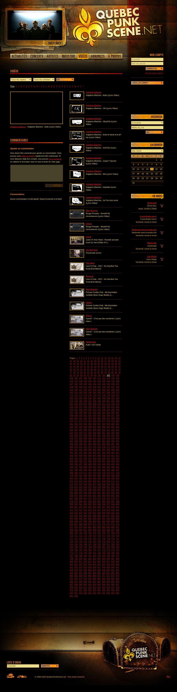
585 (103, 501)
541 (103, 490)
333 (108, 435)
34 (78, 364)
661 (99, 521)
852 (117, 570)
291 (117, 424)
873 (113, 576)
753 (117, 544)
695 (103, 530)
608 (108, 507)
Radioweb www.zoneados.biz (144, 230)
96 (85, 375)
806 (108, 559)
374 (94, 447)
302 (117, 427)
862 (113, 573)
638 (94, 516)
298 (99, 427)
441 (99, 464)
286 (94, 424)
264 (94, 418)
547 (80, 493)
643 (117, 516)
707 (108, 533)
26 (102, 361)
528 (94, 487)
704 (94, 533)
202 (113, 401)
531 (108, 487)
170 (117, 392)
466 (113, 470)
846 (90, 570)
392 (76, 452)
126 (117, 381)
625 (85, 513)
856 (85, 573)
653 (113, 518)
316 (80, 432)
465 (108, 470)
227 (76, 409)
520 (108, 484)
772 (103, 550)
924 (94, 590)
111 (99, 378)
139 (76, 387)
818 (113, 561)
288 (103, 424)
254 (99, 415)
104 (117, 375)
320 (99, 432)
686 (113, 527)
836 (94, 567)
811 (80, 561)
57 (105, 366)
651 (103, 518)
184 (80, 398)
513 (76, 484)
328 (85, 435)
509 (108, 481)
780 (90, 553)
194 (76, 401)
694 (99, 530)
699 (71, 533)
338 (80, 438)
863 (117, 573)
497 (103, 478)
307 (90, 430)
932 (80, 593)
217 (80, 407)
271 (76, 421)
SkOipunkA (152, 203)
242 (94, 412)
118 (80, 381)
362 (90, 444)
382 (80, 450)
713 (85, 536)
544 (117, 490)
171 (71, 395)
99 (95, 375)
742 (117, 541)
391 (71, 452)
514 (80, 484)
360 (80, 444)
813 (90, 561)
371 (80, 447)
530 (103, 487)
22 (88, 361)
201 (108, 401)
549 (90, 493)
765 (71, 550)
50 (81, 366)
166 (99, 392)
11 (102, 358)
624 (80, 513)
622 (71, 513)
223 (108, 407)
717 (103, 536)
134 (103, 384)
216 (76, 407)
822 (80, 564)
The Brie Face (92, 250)
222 (103, 407)
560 (90, 495)
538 (90, 490)
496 (99, 478)
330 (94, 435)
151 (80, 389)
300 (108, 427)
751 (108, 544)
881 (99, 579)
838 (103, 567)
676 (117, 524)
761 (103, 547)
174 (85, 395)
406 (90, 455)
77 (71, 372)
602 (80, 507)
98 (92, 375)
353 (99, 441)
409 (103, 455)
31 (119, 361)
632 (117, 513)
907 (117, 584)
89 (112, 372)
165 (94, 392)
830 (117, 564)
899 (80, 584)
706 (103, 533)
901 (90, 584)
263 (90, 418)
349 (80, 441)
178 (103, 395)
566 (117, 495)
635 (80, 516)
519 (103, 484)
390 (117, 450)
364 (99, 444)
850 (108, 570)
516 (90, 484)
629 (103, 513)
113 (108, 378)
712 (80, 536)
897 (71, 584)
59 (112, 366)
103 (113, 375)
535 (76, 490)
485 (99, 475)
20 (81, 361)
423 (117, 458)
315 (76, 432)
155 (99, 389)
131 (90, 384)
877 (80, 579)
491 (76, 478)
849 (103, 570)
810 (76, 561)
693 (94, 530)
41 (102, 364)
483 (90, 475)
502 (76, 481)
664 (113, 521)
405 (85, 455)
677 (71, 527)
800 (80, 559)
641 (108, 516)
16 (119, 358)
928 (113, 590)
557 (76, 495)
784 (108, 553)
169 (113, 392)
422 (113, 458)
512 (71, 484)
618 (103, 510)
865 (76, 576)
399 (108, 452)
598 (113, 504)
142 (90, 387)
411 (113, 455)
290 (113, 424)
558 (80, 495)
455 (113, 467)
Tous (12, 86)
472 (90, 473)
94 (78, 375)
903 (99, 584)
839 (108, 567)
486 (103, 475)
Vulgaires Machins (18, 127)
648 (90, 518)
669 (85, 524)
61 (119, 366)
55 (99, 366)
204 (71, 404)
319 (94, 432)
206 (80, 404)
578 (71, 501)
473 (94, 473)
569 (80, 498)
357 (117, 441)
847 (94, 570)
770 (94, 550)
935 (94, 593)
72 (105, 369)
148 (117, 387)
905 (108, 584)
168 (108, 392)
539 (94, 490)
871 (103, 576)
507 (99, 481)
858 (94, 573)
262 (85, 418)
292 (71, 427)
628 (99, 513)
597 (108, 504)
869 (94, 576)
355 (108, 441)
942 (76, 596)
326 (76, 435)
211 (103, 404)
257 (113, 415)
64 (78, 369)
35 (81, 364)
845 (85, 570)
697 (113, 530)
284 (85, 424)
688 (71, 530)
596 (103, 504)
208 (90, 404)
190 (108, 398)
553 (108, 493)
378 (113, 447)
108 (85, 378)
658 (85, 521)
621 (117, 510)
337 (76, 438)
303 (71, 430)
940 (117, 593)
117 (76, 381)
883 (108, 579)
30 (116, 361)
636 (85, 516)
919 (71, 590)
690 (80, 530)
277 (103, 421)
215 (71, 407)
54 (95, 366)
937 (103, 593)
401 (117, 452)
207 (85, 404)
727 (99, 538)
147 (113, 387)
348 (76, 441)
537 (85, 490)
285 (90, 424)
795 (108, 556)
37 (88, 364)
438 (85, 464)
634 (76, 516)
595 (99, 504)
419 (99, 458)
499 (113, 478)
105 (71, 378)
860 (103, 573)
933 (85, 593)
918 (117, 587)
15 (116, 358)
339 (85, 438)
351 (90, 441)
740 (108, 541)
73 (109, 369)
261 (80, 418)
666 (71, 524)
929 (117, 590)
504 (85, 481)
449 (85, 467)
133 (99, 384)
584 (99, 501)
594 (94, 504)
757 (85, 547)
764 (117, 547)
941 (71, 596)
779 (85, 553)
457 (71, 470)
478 (117, 473)
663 (108, 521)
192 (117, 398)
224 (113, 407)
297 (94, 427)
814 (94, 561)
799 (76, 559)
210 (99, 404)
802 (90, 559)
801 (85, 559)
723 (80, 538)
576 (113, 498)
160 (71, 392)
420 (103, 458)
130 (85, 384)
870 (99, 576)
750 (103, 544)
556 (71, 495)
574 (103, 498)
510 (113, 481)
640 (103, 516)
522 (117, 484)
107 (80, 378)
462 (94, 470)
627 (94, 513)
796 (113, 556)
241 (90, 412)
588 (117, 501)
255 (103, 415)
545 (71, 493)
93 (74, 375)
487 (108, 475)
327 (80, 435)
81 (85, 372)
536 (80, 490)
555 (117, 493)
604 (90, 507)
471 (85, 473)
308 (94, 430)
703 (90, 533)
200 (103, 401)
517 (94, 484)
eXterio (89, 224)
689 (76, 530)
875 (71, 579)
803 (94, 559)
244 (103, 412)
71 (102, 369)
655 (71, 521)
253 (94, 415)
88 (109, 372)
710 (71, 536)
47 (71, 366)
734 (80, 541)
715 (94, 536)
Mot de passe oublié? (154, 73)
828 (108, 564)
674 (108, 524)
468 (71, 473)
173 (80, 395)
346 (117, 438)
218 (85, 407)
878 (85, 579)
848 (99, 570)
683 (99, 527)
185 (85, 398)
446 (71, 467)
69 (95, 369)
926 (103, 590)
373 (90, 447)
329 (90, 435)
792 (94, 556)
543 (113, 490)
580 (80, 501)
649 (94, 518)
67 (88, 369)
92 (71, 375)
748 (94, 544)
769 (90, 550)
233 (103, 409)
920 (76, 590)
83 (92, 372)
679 (80, 527)
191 (113, 398)
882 (103, 579)
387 (103, 450)
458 (76, 470)
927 (108, 590)
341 (94, 438)
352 (94, 441)
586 (108, 501)
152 (85, 389)
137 (117, 384)
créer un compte (28, 156)
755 (76, 547)
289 (108, 424)
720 (117, 536)
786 (117, 553)
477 (113, 473)
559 (85, 495)
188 (99, 398)
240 (85, 412)
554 (113, 493)
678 (76, 527)
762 (108, 547)
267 (108, 418)
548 (85, 493)
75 (116, 369)
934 (90, 593)
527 (90, 487)
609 (113, 507)
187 (94, 398)
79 (78, 372)
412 (117, 455)
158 (113, 389)
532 (113, 487)
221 (99, 407)
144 (99, 387)
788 (76, 556)
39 (95, 364)
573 (99, 498)
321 (103, 432)
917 (113, 587)
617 (99, 510)
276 (99, 421)
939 (113, 593)
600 (71, 507)
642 (113, 516)
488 (113, 475)
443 (108, 464)
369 (71, 447)
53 (92, 366)
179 (108, 395)
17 (71, 361)
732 (71, 541)
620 (113, 510)
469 (76, 473)
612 (76, 510)
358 (71, 444)
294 (80, 427)
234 (108, 409)
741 (113, 541)
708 (113, 533)
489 (117, 475)
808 (117, 559)
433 (113, 461)
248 (71, 415)
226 (71, 409)
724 (85, 538)
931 (76, 593)
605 (94, 507)
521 (113, 484)
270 (71, 421)
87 (105, 372)
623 (76, 513)
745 (80, 544)
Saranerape (91, 342)
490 (71, 478)
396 (94, 452)
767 (80, 550)
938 (108, 593)
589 (71, 504)
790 (85, 556)
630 (108, 513)
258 (117, 415)
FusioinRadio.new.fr (148, 216)
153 (90, 389)
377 (108, 447)
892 (99, 581)
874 (117, 576)
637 (90, 516)
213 (113, 404)
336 (71, 438)
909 (76, 587)
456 (117, 467)
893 (103, 581)
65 (81, 369)
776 (71, 553)
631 (113, 513)
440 (94, 464)
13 (109, 358)
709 (117, 533)
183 (76, 398)
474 (99, 473)
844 (80, 570)
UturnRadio (152, 256)
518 (99, 484)
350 (85, 441)
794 (103, 556)
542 (108, 490)
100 (99, 375)
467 (117, 470)
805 (103, 559)
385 (94, 450)
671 (94, 524)
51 (85, 366)
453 (103, 467)
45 (116, 364)
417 (90, 458)
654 (117, 518)
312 (113, 430)
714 (90, 536)
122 (99, 381)
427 (85, 461)
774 (113, 550)
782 (99, 553)
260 (76, 418)
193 (71, 401)
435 (71, 464)
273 (85, 421)
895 (113, 581)
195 (80, 401)
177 (99, 395)
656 (76, 521)
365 (103, 444)
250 (80, 415)
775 (117, 550)
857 (90, 573)
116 (71, 381)
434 (117, 461)
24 (95, 361)
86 (102, 372)
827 (103, 564)
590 (76, 504)
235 (113, 409)
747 (90, 544)
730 (113, 538)
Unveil (88, 237)
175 (90, 395)
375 (99, 447)
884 (113, 579)
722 (76, 538)
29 (112, 361)
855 (80, 573)
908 (71, 587)
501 (71, 481)
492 (80, 478)
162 (80, 392)
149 (71, 389)
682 (94, 527)
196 (85, 401)
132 (94, 384)
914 (99, 587)
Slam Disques (92, 211)
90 (116, 372)
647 (85, 518)
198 (94, 401)
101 (104, 375)
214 (117, 404)
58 (109, 366)
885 (117, 579)
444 (113, 464)
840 (113, 567)
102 (108, 375)
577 (117, 498)
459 (80, 470)
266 (103, 418)
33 (74, 364)
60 (116, 366)
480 (76, 475)
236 (117, 409)
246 (113, 412)
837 (99, 567)
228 (80, 409)
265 (99, 418)
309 (99, 430)
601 (76, 507)
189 (103, 398)
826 (99, 564)
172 (76, 395)
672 (99, 524)
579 (76, 501)
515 (85, 484)
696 (108, 530)
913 (94, 587)
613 (80, 510)
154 (94, 389)
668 (80, 524)
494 (90, 478)
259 (71, 418)
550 (94, 493)
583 (94, 501)
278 (108, 421)
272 (80, 421)
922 (85, 590)
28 (109, 361)
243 (99, 412)
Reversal (89, 276)
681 (90, 527)
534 (71, 490)
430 (99, 461)
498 (108, 478)
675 (113, 524)
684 (103, 527)
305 (80, 430)
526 (85, 487)
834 (85, 567)
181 (117, 395)
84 (95, 372)
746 (85, 544)
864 (71, 576)
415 (80, 458)
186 (90, 398)
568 (76, 498)
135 (108, 384)
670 (90, 524)
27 (105, 361)
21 (85, 361)
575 (108, 498)
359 (76, 444)
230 (90, 409)
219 (90, 407)
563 (103, 495)
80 (81, 372)
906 (113, 584)
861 (108, 573)
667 (76, 524)
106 (76, 378)
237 (71, 412)
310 (103, 430)
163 (85, 392)
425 (76, 461)
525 (80, 487)
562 (99, 495)
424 (71, 461)
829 (113, 564)
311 (108, 430)
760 (99, 547)
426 (80, 461)
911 (85, 587)
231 (94, 409)
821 (76, 564)
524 (76, 487)
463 (99, 470)
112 (103, 378)
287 (99, 424)
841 (117, 567)
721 (71, 538)
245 (108, 412)
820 (71, 564)
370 (76, 447)
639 (99, 516)
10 (98, 358)
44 (112, 364)
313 (117, 430)
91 (119, 372)
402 (71, 455)
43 (109, 364)
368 (117, 444)
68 (92, 369)
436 (76, 464)
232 (99, 409)
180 (113, 395)
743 (71, 544)
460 (85, 470)
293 (76, 427)
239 (80, 412)
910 (80, 587)
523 (71, 487)
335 (117, 435)
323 (113, 432)
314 (71, 432)
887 (76, 581)
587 (113, 501)
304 (76, 430)
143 (94, 387)
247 (117, 412)
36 (85, 364)
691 (85, 530)
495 (94, 478)
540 (99, 490)
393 (80, 452)
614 (85, 510)
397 (99, 452)
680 (85, 527)
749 (99, 544)
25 (99, 361)
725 (90, 538)
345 (113, 438)
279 (113, 421)
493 (85, 478)
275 (94, 421)
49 (78, 366)
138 (71, 387)
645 (76, 518)
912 (90, 587)
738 (99, 541)
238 (76, 412)
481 (80, 475)
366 (108, 444)
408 (99, 455)
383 (85, 450)
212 (108, 404)
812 (85, 561)
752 (113, 544)
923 (90, 590)
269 (117, 418)
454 (108, 467)
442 (103, 464)
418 (94, 458)
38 (92, 364)
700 (76, 533)
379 (117, 447)
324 (117, 432)
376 (103, 447)
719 (113, 536)
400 (113, 452)
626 (90, 513)
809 (71, 561)
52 (88, 366)
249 (76, 415)
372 (85, 447)
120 (90, 381)
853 (71, 573)
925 (99, 590)
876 (76, 579)
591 (80, 504)
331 (99, 435)
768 (85, 550)
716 (99, 536)
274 (90, 421)
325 (71, 435)
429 (94, 461)
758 (90, 547)
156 (103, 389)
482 (85, 475)
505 (90, 481)
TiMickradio (152, 243)
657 (80, 521)
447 (76, 467)
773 (108, 550)
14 (112, 358)
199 (99, 401)
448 (80, 467)
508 (103, 481)
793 (99, 556)
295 (85, 427)
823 (85, 564)
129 (80, 384)
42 (105, 364)
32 (71, 364)
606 (99, 507)
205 (76, 404)
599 (117, 504)
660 (94, 521)
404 (80, 455)
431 (103, 461)
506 (94, 481)
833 (80, 567)
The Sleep (90, 263)
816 (103, 561)
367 (113, 444)
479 (71, 475)
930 (71, 593)
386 (99, 450)
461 (90, 470)
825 (94, 564)
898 (76, 584)
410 (108, 455)
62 (71, 369)
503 (80, 481)
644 (71, 518)
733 (76, 541)
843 (76, 570)
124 (108, 381)
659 (90, 521)
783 (103, 553)
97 (88, 375)
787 (71, 556)
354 (103, 441)
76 (119, 369)
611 (71, 510)
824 (90, 564)
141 (85, 387)
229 (85, 409)
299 (103, 427)
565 (113, 495)
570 (85, 498)
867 (85, 576)
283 (80, 424)
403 (76, 455)
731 (117, 538)
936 (99, 593)
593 (90, 504)
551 (99, 493)
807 (113, 559)
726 (94, 538)
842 (71, 570)
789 (80, 556)
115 (117, 378)
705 (99, 533)
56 (102, 366)
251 (85, 415)
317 (85, 432)
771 (99, 550)
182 (71, 398)
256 (108, 415)
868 (90, 576)
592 (85, 504)
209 (94, 404)
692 (90, 530)
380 (71, 450)
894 (108, 581)
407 (94, 455)
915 (103, 587)
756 (80, 547)
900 (85, 584)
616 (94, 510)
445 (117, 464)
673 (103, 524)
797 (117, 556)
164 (90, 392)
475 (103, 473)
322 (108, 432)
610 (117, 507)
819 (117, 561)
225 (117, 407)
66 (85, 369)
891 (94, 581)
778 (80, 553)
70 (99, 369)
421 (108, 458)
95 (81, 375)
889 (85, 581)
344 (108, 438)
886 (71, 581)
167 (103, 392)
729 (108, 538)
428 (90, 461)
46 (119, 364)
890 (90, 581)
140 (80, 387)
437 (80, 464)
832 (76, 567)
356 (113, 441)
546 (76, 493)
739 (103, 541)
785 (113, 553)
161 (76, 392)
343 (103, 438)
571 (90, 498)
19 (78, 361)
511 (117, 481)
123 (103, 381)
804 (99, 559)
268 (113, 418)
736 (90, 541)
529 (99, 487)
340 (90, 438)
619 (108, 510)
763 (113, 547)
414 (76, 458)
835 (90, 567)
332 (103, 435)
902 (94, 584)
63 (74, 369)
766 (76, 550)
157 (108, 389)
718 (108, 536)
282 (76, 424)
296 (90, 427)
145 (103, 387)
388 (108, 450)
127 (71, 384)
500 (117, 478)
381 (76, 450)
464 (103, 470)
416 (85, 458)
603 (85, 507)
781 (94, 553)
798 (71, 559)
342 (99, 438)
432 (108, 461)
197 (90, 401)
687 (117, 527)
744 (76, 544)
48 (74, 366)
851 (113, 570)
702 (85, 533)
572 (94, 498)
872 (108, 576)
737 (94, 541)
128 (76, 384)
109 (90, 378)
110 (94, 378)
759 (94, 547)
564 (108, 495)
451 (94, 467)
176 (94, 395)
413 (71, 458)
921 (80, 590)
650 (99, 518)
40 (99, 364)
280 (117, 421)
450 (90, 467)
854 (76, 573)
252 (90, 415)
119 (85, 381)
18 (74, 361)
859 (99, 573)
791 (90, 556)
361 (85, 444)
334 (113, 435)
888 (80, 581)
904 (103, 584)
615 (90, 510)
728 (103, 538)
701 (80, 533)
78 (74, 372)
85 (99, 372)
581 (85, 501)
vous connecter (55, 159)
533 (117, 487)
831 (71, 567)
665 (117, 521)
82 (88, 372)
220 (94, 407)
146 (108, 387)
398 (103, 452)
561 (94, 495)
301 (113, 427)
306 (85, 430)
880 (94, 579)
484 (94, 475)
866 (80, 576)
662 (103, 521)
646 (80, 518)
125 (113, 381)
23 (92, 361)
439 (90, 464)
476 (108, 473)
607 (103, 507)
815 (99, 561)
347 (71, 441)
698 (117, 530)
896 (117, 581)
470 (80, 473)
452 (99, 467)
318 (90, 432)
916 (108, 587)
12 (105, 358)
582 (90, 501)
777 (76, 553)
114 (113, 378)
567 (71, 498)
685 (108, 527)
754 (71, 547)
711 (76, 536)
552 (103, 493)
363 (94, 444)
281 (71, 424)
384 (90, 450)
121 (94, 381)
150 (76, 389)
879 (90, 579)
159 (117, 389)
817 (108, 561)
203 (117, 401)
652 (108, 518)
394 (85, 452)
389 (113, 450)
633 (71, 516)
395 (90, 452)
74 (112, 369)
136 (113, 384)
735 (85, 541)
